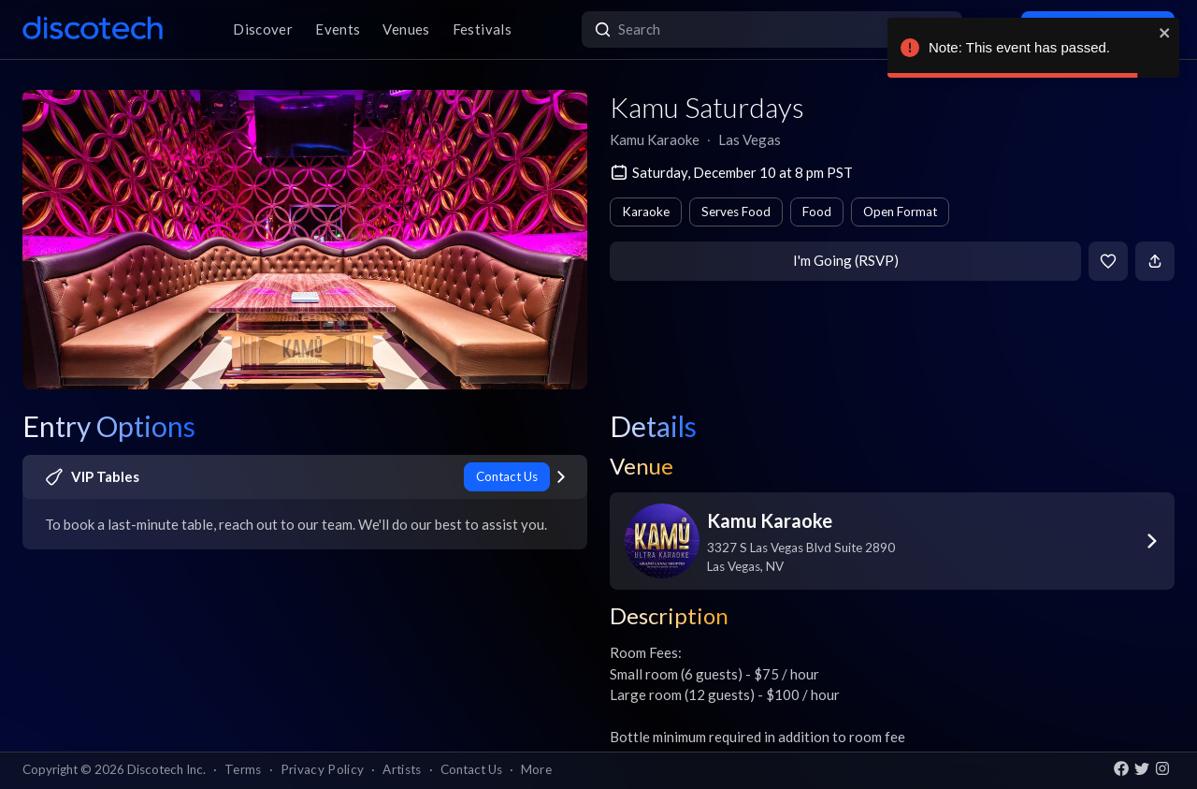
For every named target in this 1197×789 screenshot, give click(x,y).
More (536, 769)
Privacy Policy (323, 769)
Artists (401, 769)
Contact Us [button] (471, 769)
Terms (243, 769)
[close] (1165, 32)
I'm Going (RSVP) (846, 260)
